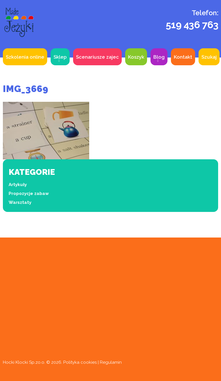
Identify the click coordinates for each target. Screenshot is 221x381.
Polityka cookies (80, 362)
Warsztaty (20, 202)
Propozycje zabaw (29, 193)
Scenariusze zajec (97, 57)
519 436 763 (192, 24)
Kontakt (183, 57)
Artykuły (18, 184)
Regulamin (111, 362)
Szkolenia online (25, 57)
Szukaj (209, 57)
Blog (159, 57)
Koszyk (136, 57)
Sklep (60, 57)
